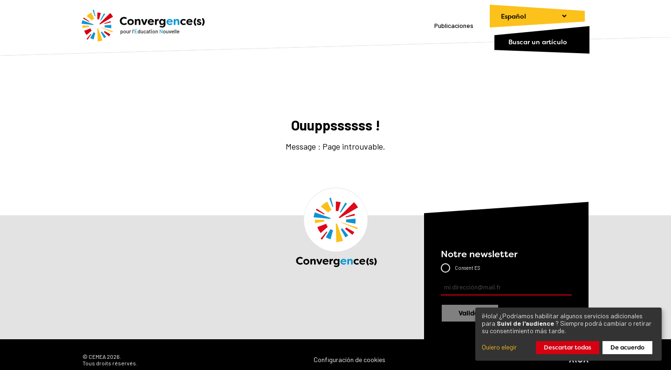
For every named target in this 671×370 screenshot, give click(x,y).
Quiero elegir (499, 347)
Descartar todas (567, 347)
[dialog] (568, 334)
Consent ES (467, 268)
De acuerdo (627, 347)
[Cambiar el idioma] (529, 16)
